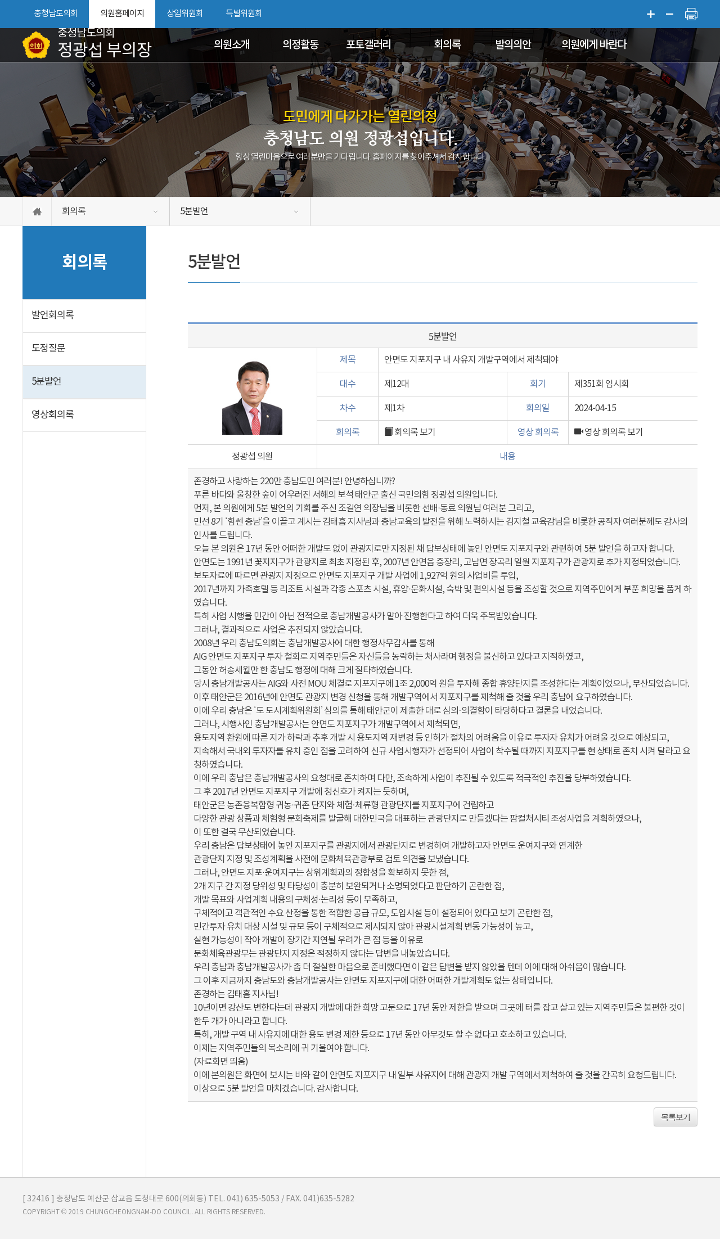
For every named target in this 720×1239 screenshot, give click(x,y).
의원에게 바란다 (593, 45)
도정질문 (48, 348)
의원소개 (232, 45)
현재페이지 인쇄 (691, 14)
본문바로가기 (0, 0)
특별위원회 (244, 14)
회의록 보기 (409, 432)
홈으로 (37, 211)
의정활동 (300, 45)
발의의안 (513, 45)
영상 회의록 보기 (608, 432)
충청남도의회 (56, 14)
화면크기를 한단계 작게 (670, 14)
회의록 (447, 45)
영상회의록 (53, 415)
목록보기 (675, 1116)
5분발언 (194, 211)
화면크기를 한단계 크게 (651, 14)
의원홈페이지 (122, 14)
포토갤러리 (368, 45)
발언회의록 (53, 315)
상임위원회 (184, 14)
